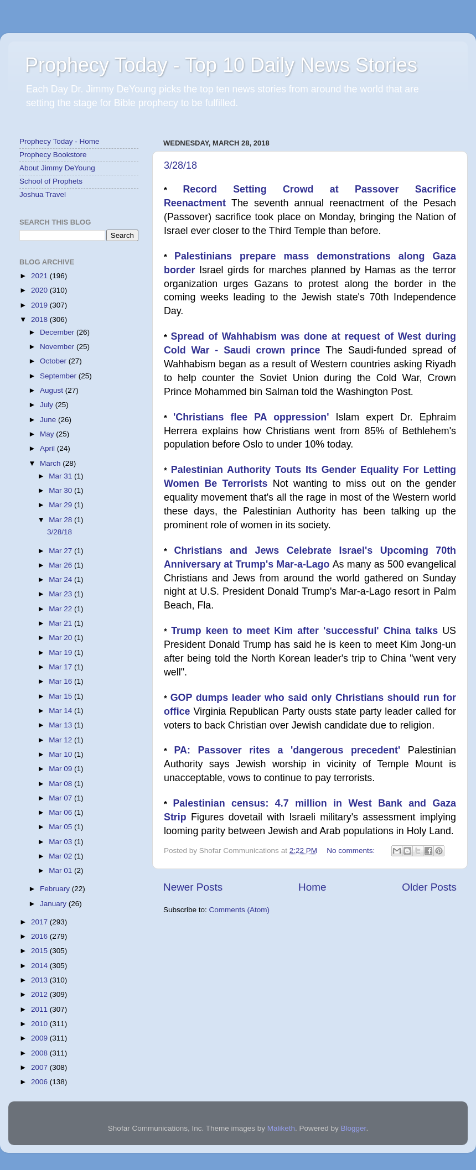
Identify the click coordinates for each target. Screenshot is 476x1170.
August (52, 390)
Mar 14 (61, 710)
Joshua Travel (42, 194)
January (54, 903)
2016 (40, 936)
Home (312, 887)
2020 (40, 290)
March (51, 463)
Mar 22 (61, 609)
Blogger (353, 1128)
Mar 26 (61, 565)
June (49, 419)
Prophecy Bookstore (53, 154)
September (59, 376)
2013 (40, 980)
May (48, 434)
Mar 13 (61, 725)
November (58, 346)
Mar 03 (61, 842)
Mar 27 (61, 551)
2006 (40, 1082)
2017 (40, 922)
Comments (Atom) (239, 910)
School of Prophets (50, 181)
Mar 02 (61, 856)
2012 (40, 994)
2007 (40, 1067)
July (47, 405)
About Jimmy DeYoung (57, 168)
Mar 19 (61, 652)
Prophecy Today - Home (59, 141)
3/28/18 (180, 165)
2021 (40, 276)
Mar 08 (61, 783)
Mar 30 (61, 490)
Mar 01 (61, 870)
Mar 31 (61, 476)
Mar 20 (61, 637)
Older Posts (429, 887)
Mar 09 (61, 769)
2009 (40, 1038)
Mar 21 (61, 623)
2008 (40, 1053)
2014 (40, 965)
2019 (40, 305)
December (58, 332)
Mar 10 (61, 754)
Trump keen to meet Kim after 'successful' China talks (306, 630)
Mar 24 (61, 579)
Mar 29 (61, 505)
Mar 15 (61, 696)
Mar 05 (61, 827)
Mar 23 (61, 594)
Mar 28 (61, 520)
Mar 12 (61, 740)
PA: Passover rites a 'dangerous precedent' (291, 750)
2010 (40, 1024)
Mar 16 (61, 681)
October (54, 361)
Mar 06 (61, 812)
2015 (40, 951)
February (56, 889)
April (48, 448)
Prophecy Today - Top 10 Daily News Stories (221, 65)
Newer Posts (193, 887)
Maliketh (281, 1128)
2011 (40, 1009)
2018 (40, 319)
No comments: (352, 850)
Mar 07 (61, 798)
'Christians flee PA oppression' (254, 417)
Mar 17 (61, 667)
